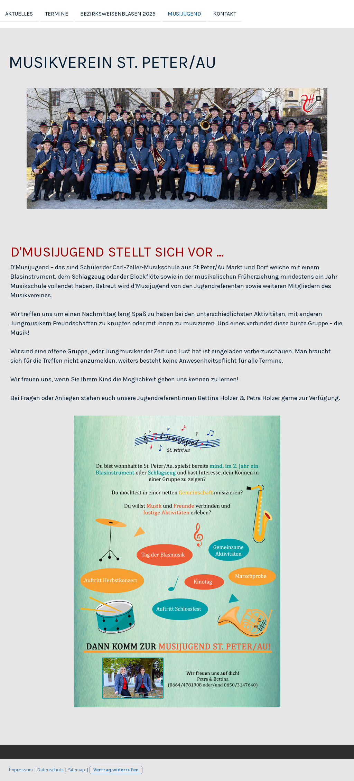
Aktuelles (19, 13)
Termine (56, 13)
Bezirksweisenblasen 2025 (118, 13)
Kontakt (224, 13)
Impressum (21, 769)
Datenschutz (50, 769)
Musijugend (184, 13)
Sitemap (76, 769)
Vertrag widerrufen (116, 769)
